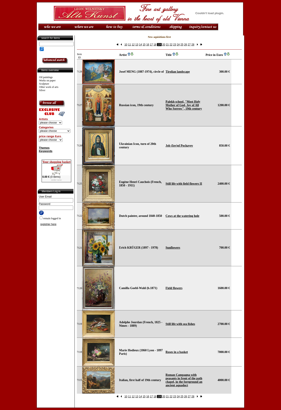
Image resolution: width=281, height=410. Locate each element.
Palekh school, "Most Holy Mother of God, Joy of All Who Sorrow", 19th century (184, 105)
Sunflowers (173, 247)
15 (144, 44)
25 (181, 44)
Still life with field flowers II (184, 183)
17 (151, 44)
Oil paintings (46, 77)
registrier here (48, 224)
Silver (42, 90)
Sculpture (44, 83)
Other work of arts (48, 87)
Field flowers (174, 288)
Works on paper (47, 80)
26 (185, 44)
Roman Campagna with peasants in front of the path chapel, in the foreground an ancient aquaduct (184, 380)
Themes (44, 147)
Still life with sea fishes (180, 324)
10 (125, 44)
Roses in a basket (177, 352)
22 (170, 44)
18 (155, 44)
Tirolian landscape (178, 71)
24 (178, 44)
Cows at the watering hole (182, 216)
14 (140, 44)
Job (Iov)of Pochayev (179, 145)
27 (189, 44)
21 (167, 44)
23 (174, 44)
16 (147, 44)
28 (192, 44)
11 (129, 44)
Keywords (45, 151)
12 (133, 44)
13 (136, 44)
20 (163, 44)
